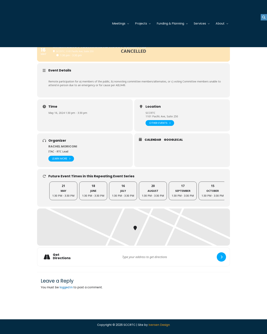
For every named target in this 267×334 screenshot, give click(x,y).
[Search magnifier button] (264, 17)
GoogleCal (173, 140)
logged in (66, 287)
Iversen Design (159, 325)
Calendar (153, 140)
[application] (127, 23)
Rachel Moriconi (62, 146)
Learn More (61, 158)
